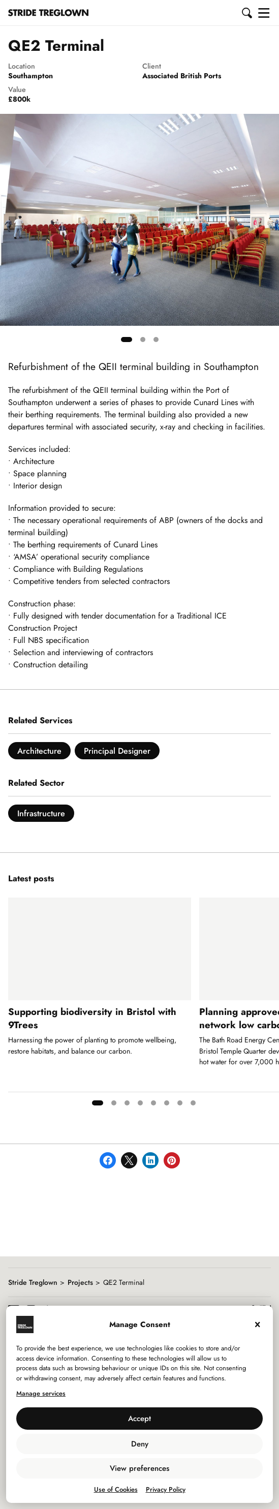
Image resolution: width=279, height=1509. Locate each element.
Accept (139, 1418)
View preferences (139, 1468)
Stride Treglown (32, 1282)
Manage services (41, 1393)
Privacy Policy (165, 1489)
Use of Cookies (116, 1489)
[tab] (126, 339)
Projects (80, 1282)
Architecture (39, 751)
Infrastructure (41, 813)
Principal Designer (117, 751)
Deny (139, 1444)
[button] (247, 13)
